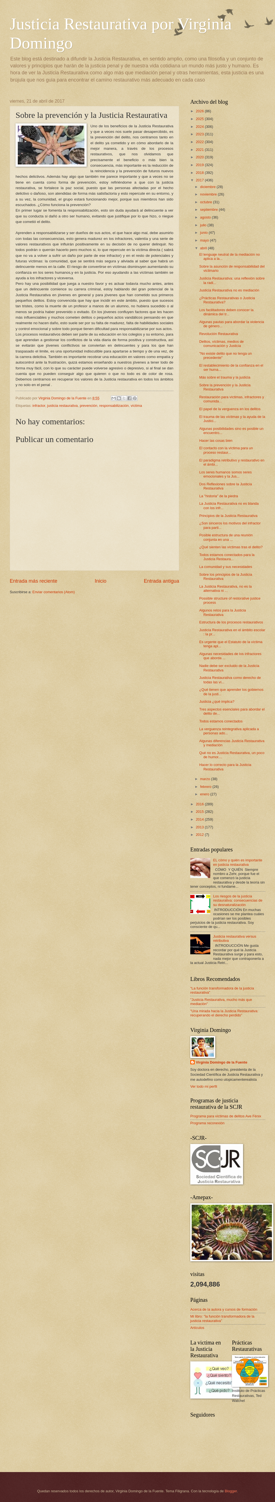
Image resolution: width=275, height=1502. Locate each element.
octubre (206, 202)
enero (205, 794)
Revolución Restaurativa (218, 334)
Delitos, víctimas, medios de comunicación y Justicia (221, 343)
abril (204, 248)
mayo (205, 240)
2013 (200, 827)
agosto (206, 217)
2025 (200, 119)
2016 (200, 804)
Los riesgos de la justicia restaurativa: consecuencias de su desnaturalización (237, 900)
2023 (200, 134)
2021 (200, 150)
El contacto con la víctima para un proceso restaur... (226, 450)
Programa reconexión (207, 1123)
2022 (200, 142)
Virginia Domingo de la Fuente (221, 1062)
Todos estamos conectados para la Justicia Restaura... (226, 557)
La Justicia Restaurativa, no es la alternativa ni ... (225, 588)
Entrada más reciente (33, 581)
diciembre (208, 187)
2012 (200, 835)
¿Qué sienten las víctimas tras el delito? (230, 547)
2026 (200, 111)
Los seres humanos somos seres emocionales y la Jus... (225, 474)
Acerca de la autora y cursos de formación (223, 1309)
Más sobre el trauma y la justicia (224, 377)
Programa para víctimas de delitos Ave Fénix (225, 1116)
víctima (136, 406)
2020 (200, 157)
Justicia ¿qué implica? (216, 701)
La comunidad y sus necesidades (225, 567)
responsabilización (114, 406)
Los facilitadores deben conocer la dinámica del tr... (226, 312)
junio (204, 232)
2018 (200, 173)
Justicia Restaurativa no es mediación (229, 290)
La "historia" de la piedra (218, 496)
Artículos (197, 1328)
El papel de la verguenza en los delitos (229, 409)
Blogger (231, 1491)
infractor (38, 406)
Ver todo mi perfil (203, 1086)
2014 (200, 819)
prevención (88, 406)
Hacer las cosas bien (215, 440)
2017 (200, 180)
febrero (206, 787)
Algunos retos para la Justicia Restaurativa (222, 612)
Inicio (100, 581)
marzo (205, 779)
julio (203, 225)
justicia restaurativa (62, 406)
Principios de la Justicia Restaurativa (228, 516)
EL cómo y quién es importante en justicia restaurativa (237, 862)
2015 (200, 812)
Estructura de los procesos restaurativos (231, 622)
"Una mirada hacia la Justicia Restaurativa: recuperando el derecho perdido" (224, 1013)
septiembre (209, 209)
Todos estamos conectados (220, 721)
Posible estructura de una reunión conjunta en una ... (226, 537)
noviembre (209, 194)
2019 (200, 165)
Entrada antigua (161, 581)
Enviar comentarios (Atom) (53, 592)
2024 (200, 127)
